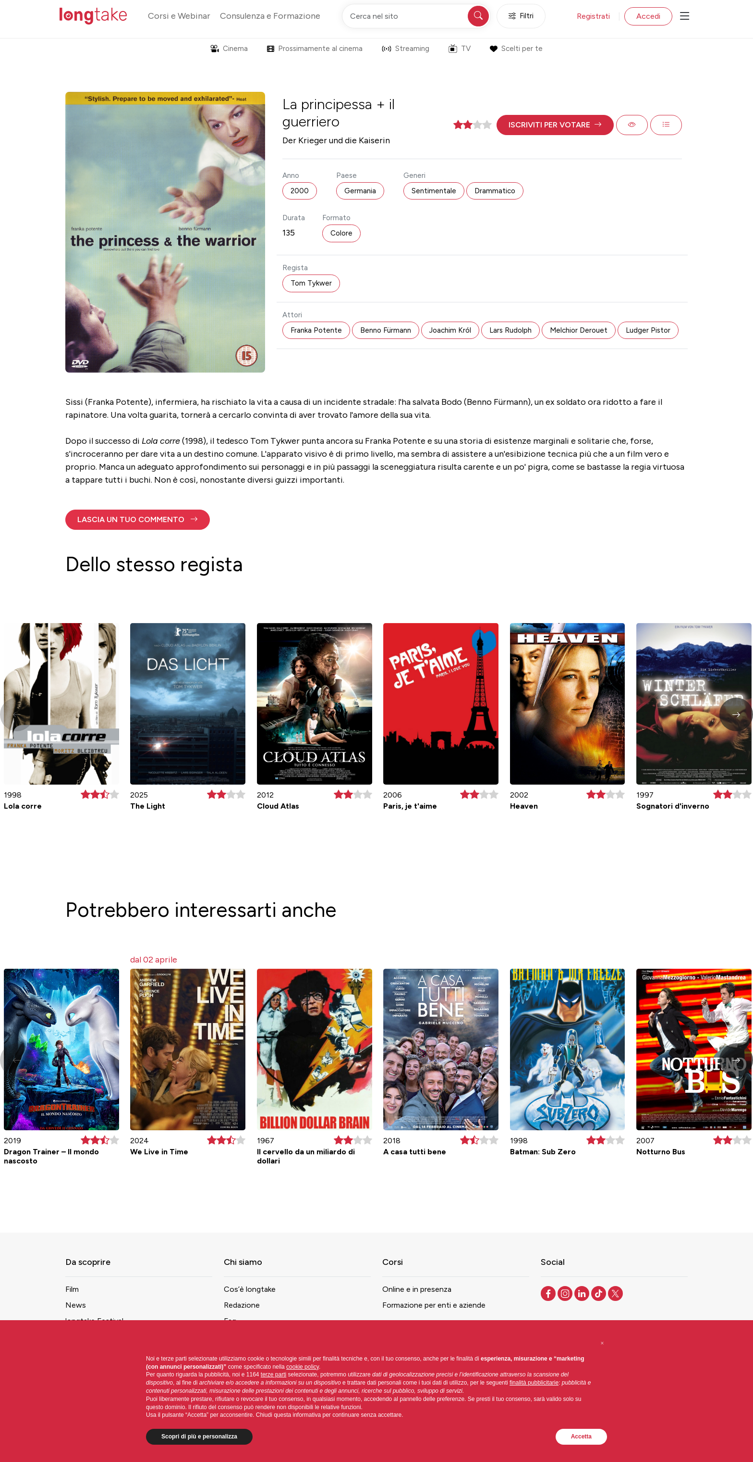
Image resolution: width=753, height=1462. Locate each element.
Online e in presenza (416, 1289)
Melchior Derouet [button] (578, 330)
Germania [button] (360, 191)
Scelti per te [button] (516, 48)
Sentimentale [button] (434, 191)
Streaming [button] (405, 48)
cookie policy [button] (302, 1366)
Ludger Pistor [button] (648, 330)
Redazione (242, 1305)
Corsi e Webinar (179, 16)
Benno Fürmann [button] (385, 330)
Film (72, 1289)
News (75, 1305)
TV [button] (460, 48)
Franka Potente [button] (316, 330)
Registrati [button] (593, 16)
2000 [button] (300, 191)
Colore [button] (341, 233)
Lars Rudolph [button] (510, 330)
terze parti (273, 1374)
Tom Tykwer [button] (311, 283)
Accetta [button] (581, 1436)
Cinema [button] (229, 48)
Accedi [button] (648, 16)
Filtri (521, 16)
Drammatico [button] (494, 191)
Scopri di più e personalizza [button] (199, 1436)
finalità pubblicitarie (534, 1382)
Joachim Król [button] (450, 330)
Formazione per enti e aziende (434, 1305)
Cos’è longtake (250, 1289)
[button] (555, 125)
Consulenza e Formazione (270, 16)
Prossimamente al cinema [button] (315, 48)
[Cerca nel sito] (416, 16)
